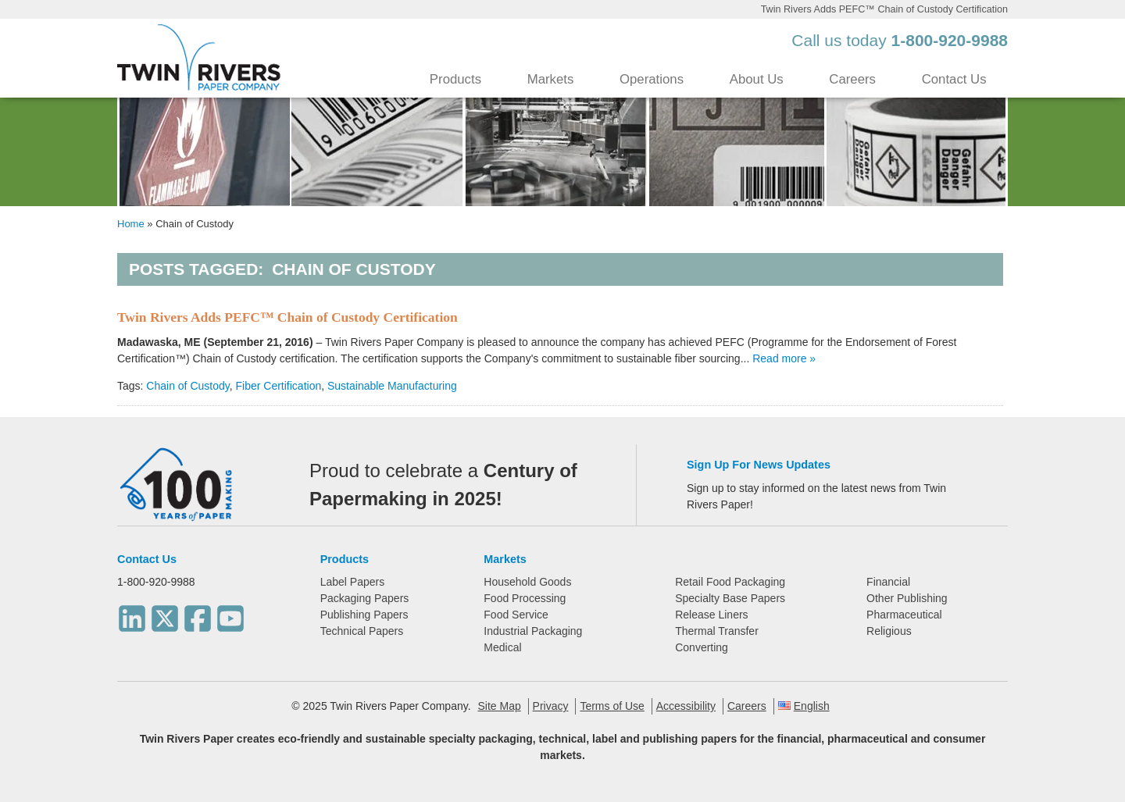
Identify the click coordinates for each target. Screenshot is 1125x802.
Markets (550, 79)
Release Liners (711, 614)
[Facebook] (197, 614)
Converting (701, 647)
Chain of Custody (187, 386)
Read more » (784, 358)
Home (131, 224)
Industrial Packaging (533, 631)
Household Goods (527, 582)
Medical (502, 647)
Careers (852, 79)
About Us (757, 79)
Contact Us (954, 79)
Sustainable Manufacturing (392, 386)
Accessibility (686, 706)
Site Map (498, 706)
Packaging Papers (364, 598)
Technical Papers (362, 631)
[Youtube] (230, 614)
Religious (889, 631)
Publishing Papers (364, 614)
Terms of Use (612, 706)
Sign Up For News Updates (758, 464)
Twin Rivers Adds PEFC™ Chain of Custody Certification (287, 317)
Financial (888, 582)
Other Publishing (907, 598)
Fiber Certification (279, 386)
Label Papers (352, 582)
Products (455, 79)
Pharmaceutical (904, 614)
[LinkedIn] (132, 614)
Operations (652, 79)
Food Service (516, 614)
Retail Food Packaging (730, 582)
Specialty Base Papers (730, 598)
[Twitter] (165, 614)
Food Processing (525, 598)
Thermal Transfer (717, 631)
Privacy (551, 706)
